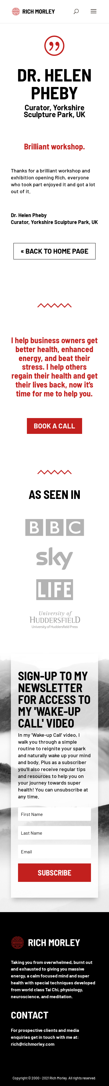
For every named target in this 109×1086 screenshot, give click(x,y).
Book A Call (54, 426)
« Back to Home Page (54, 251)
